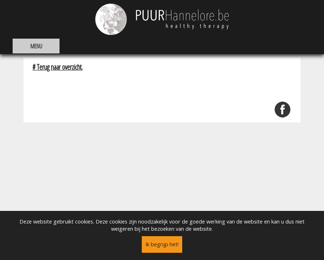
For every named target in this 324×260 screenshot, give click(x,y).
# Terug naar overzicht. (57, 67)
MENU (36, 46)
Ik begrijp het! (162, 244)
